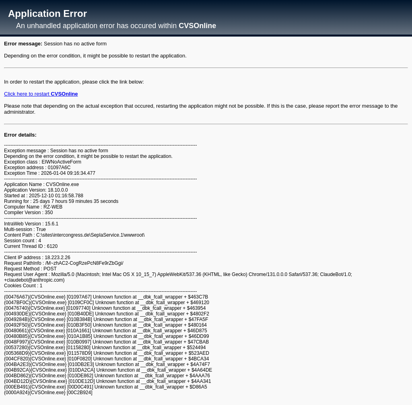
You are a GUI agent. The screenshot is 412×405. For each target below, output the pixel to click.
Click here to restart (41, 94)
